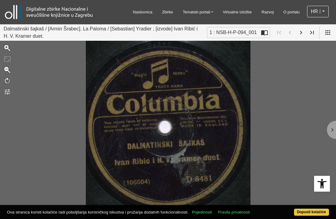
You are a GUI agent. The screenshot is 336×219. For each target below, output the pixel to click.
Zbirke (167, 12)
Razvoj (267, 12)
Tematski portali (196, 12)
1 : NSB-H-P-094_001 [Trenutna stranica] (233, 32)
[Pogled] (327, 32)
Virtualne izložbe (237, 12)
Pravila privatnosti (251, 209)
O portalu (291, 12)
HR (316, 11)
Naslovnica (142, 12)
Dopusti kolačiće (293, 209)
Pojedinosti (219, 209)
